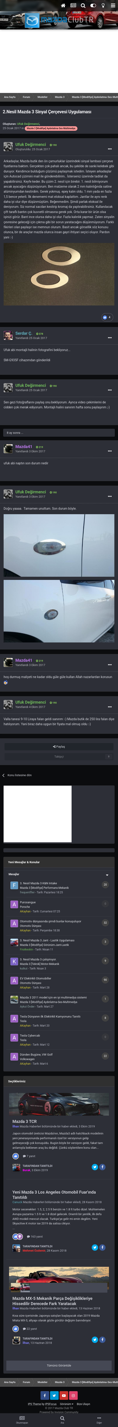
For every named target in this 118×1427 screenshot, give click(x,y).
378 (39, 333)
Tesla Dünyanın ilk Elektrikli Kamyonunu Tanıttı (50, 1016)
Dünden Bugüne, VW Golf (36, 1054)
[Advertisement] (59, 61)
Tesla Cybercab (30, 1035)
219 (39, 447)
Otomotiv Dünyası (30, 926)
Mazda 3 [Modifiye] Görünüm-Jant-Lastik (44, 945)
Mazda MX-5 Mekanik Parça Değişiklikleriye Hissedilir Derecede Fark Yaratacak (52, 1301)
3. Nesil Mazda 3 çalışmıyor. (38, 959)
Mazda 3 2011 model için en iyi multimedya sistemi (53, 997)
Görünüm (66, 1404)
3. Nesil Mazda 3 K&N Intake (38, 883)
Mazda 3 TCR (24, 1121)
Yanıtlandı (31, 338)
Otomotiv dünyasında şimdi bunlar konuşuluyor (50, 921)
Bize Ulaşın (83, 1404)
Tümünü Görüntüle (59, 1365)
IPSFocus (50, 1404)
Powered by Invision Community (59, 1412)
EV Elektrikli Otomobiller (35, 978)
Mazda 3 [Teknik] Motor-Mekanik (39, 964)
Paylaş (59, 746)
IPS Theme (34, 1404)
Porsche (25, 907)
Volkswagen (27, 1059)
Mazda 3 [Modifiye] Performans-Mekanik (44, 887)
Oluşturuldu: (32, 149)
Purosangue (28, 902)
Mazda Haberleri (30, 1126)
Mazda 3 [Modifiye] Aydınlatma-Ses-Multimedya (48, 1002)
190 (53, 145)
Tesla (23, 1021)
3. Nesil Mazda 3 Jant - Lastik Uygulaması (47, 940)
